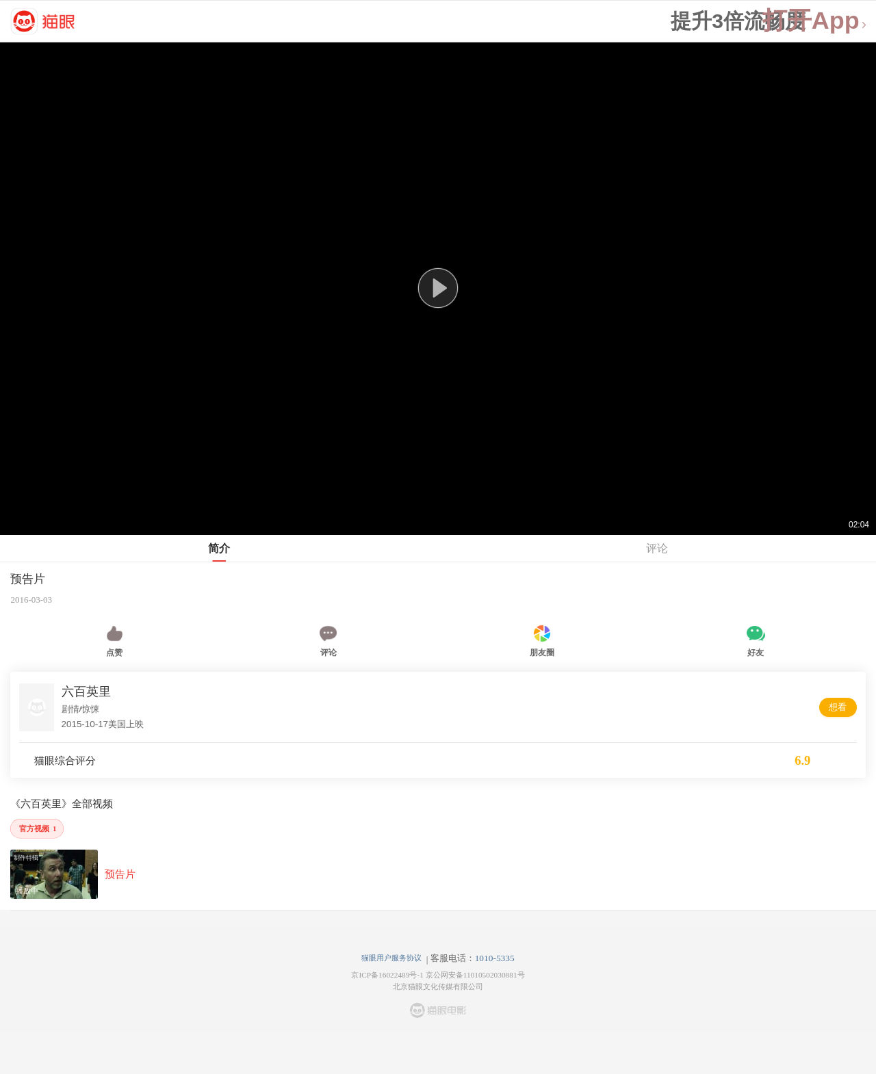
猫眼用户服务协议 (391, 958)
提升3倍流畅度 (738, 21)
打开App (815, 21)
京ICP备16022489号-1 (387, 975)
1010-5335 (495, 958)
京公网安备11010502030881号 (475, 975)
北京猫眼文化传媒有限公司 (438, 986)
